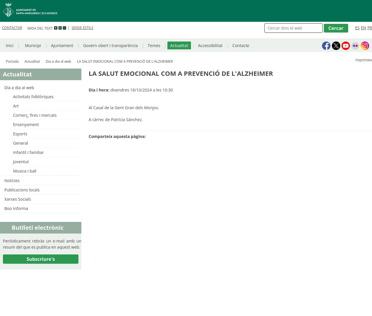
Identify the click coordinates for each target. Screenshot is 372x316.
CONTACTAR (12, 27)
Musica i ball (24, 171)
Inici (9, 45)
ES (357, 27)
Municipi (33, 45)
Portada (12, 61)
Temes (154, 45)
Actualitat (179, 45)
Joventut (21, 161)
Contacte (241, 45)
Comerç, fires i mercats (35, 115)
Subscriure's (40, 259)
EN (363, 27)
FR (369, 27)
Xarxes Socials (17, 199)
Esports (20, 134)
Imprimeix (363, 60)
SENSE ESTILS (82, 27)
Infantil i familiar (28, 152)
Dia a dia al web (58, 61)
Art (16, 106)
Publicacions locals (22, 190)
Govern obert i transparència (110, 45)
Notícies (11, 180)
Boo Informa (16, 208)
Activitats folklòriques (33, 96)
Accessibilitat (210, 45)
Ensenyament (26, 124)
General (20, 143)
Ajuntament (62, 45)
